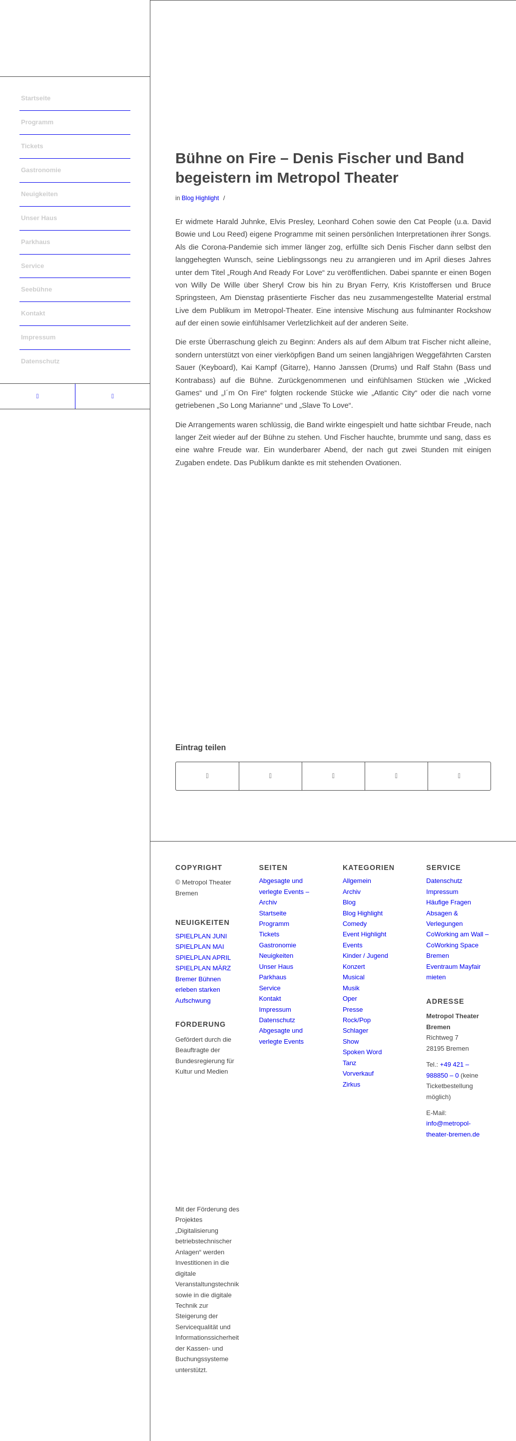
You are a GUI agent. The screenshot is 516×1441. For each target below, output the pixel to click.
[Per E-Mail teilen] (459, 776)
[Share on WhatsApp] (333, 776)
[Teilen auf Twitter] (270, 776)
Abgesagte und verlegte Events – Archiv (284, 891)
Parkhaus (272, 977)
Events (353, 945)
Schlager (355, 1030)
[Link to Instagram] (112, 396)
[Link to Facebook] (37, 396)
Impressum (275, 1009)
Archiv (352, 891)
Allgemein (357, 880)
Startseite (272, 913)
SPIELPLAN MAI (199, 946)
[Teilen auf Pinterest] (396, 776)
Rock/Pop (357, 1020)
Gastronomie (277, 945)
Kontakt (270, 998)
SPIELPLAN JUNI (201, 936)
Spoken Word (362, 1052)
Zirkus (351, 1084)
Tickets (269, 934)
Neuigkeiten (276, 955)
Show (351, 1041)
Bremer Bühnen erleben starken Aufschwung (198, 989)
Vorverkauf (358, 1073)
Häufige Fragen (448, 902)
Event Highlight (364, 934)
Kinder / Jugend (365, 955)
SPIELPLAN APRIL (203, 957)
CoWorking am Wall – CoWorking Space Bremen (457, 944)
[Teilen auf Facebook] (207, 776)
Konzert (354, 966)
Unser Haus (276, 966)
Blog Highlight (200, 198)
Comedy (355, 923)
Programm (274, 923)
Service (269, 988)
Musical (354, 977)
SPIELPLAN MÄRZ (203, 968)
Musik (351, 988)
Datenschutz (277, 1020)
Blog (349, 902)
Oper (350, 998)
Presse (353, 1009)
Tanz (349, 1063)
